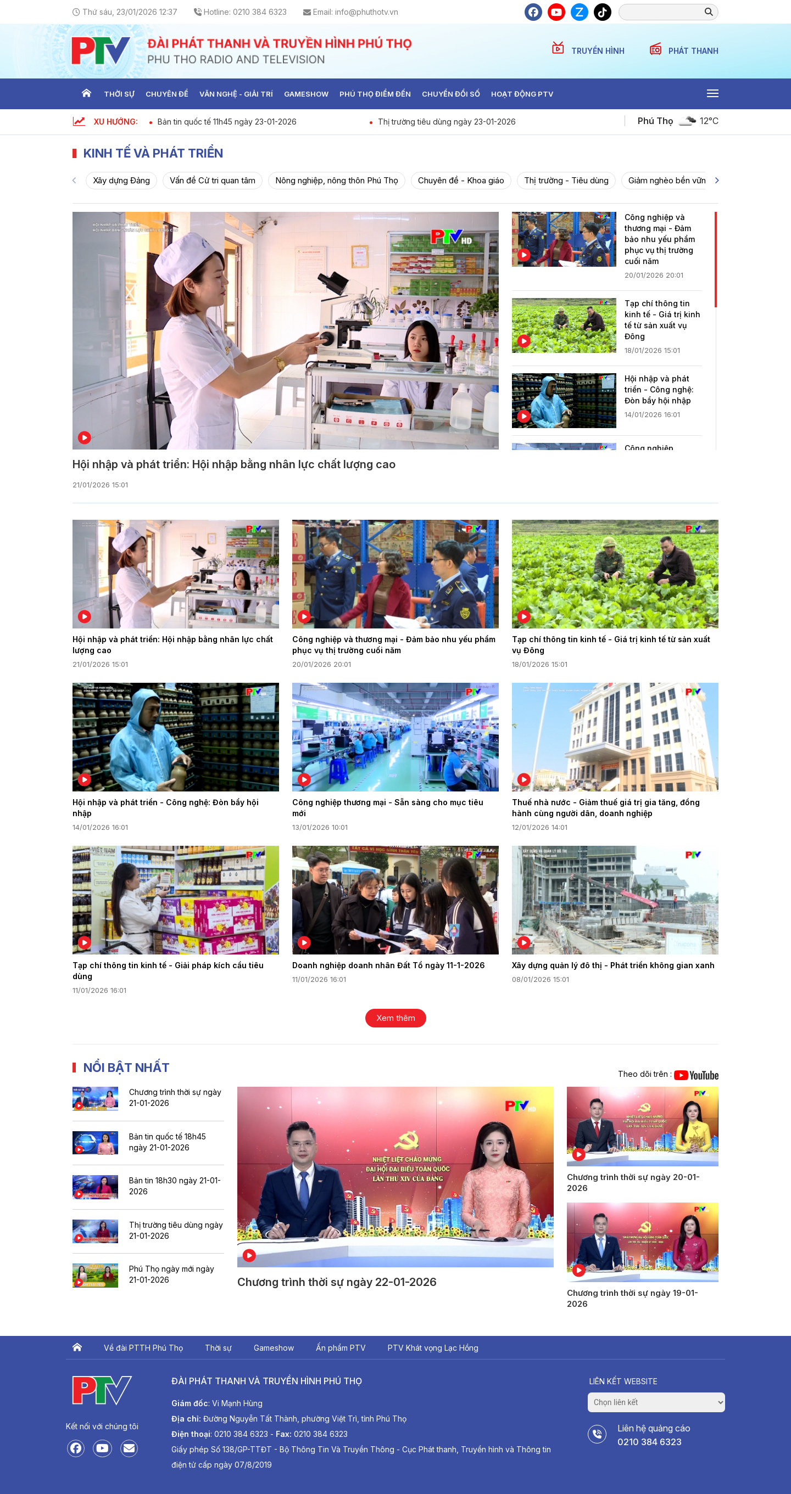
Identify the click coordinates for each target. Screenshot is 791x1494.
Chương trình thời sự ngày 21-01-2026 (175, 1097)
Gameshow (306, 93)
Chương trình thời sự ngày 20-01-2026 (633, 1182)
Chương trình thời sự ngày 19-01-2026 (632, 1298)
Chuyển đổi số (451, 93)
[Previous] (74, 181)
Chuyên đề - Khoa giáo (461, 180)
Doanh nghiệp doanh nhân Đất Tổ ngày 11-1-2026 (388, 965)
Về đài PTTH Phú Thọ (143, 1347)
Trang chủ (86, 94)
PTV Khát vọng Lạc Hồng (433, 1347)
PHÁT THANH (693, 50)
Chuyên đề (167, 93)
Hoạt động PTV (522, 93)
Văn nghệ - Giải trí (236, 93)
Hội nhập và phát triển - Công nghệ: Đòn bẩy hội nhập (659, 389)
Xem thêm (395, 1018)
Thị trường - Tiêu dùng (566, 180)
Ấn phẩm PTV (341, 1347)
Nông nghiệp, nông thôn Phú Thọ (336, 180)
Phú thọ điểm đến (375, 93)
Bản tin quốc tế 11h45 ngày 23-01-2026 (227, 121)
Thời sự (119, 93)
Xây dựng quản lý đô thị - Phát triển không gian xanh (613, 965)
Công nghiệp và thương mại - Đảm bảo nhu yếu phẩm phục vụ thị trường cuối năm (660, 239)
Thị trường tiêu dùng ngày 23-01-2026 (447, 121)
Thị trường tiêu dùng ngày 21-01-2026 (176, 1230)
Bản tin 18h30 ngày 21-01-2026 (175, 1186)
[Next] (717, 181)
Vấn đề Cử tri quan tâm (212, 180)
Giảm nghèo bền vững (669, 180)
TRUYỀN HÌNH (599, 50)
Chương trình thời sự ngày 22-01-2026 (337, 1282)
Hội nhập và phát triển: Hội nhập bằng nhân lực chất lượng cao (234, 464)
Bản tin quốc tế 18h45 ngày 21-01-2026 (167, 1142)
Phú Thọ (655, 120)
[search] (665, 11)
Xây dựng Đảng (121, 180)
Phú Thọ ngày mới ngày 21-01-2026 (171, 1274)
